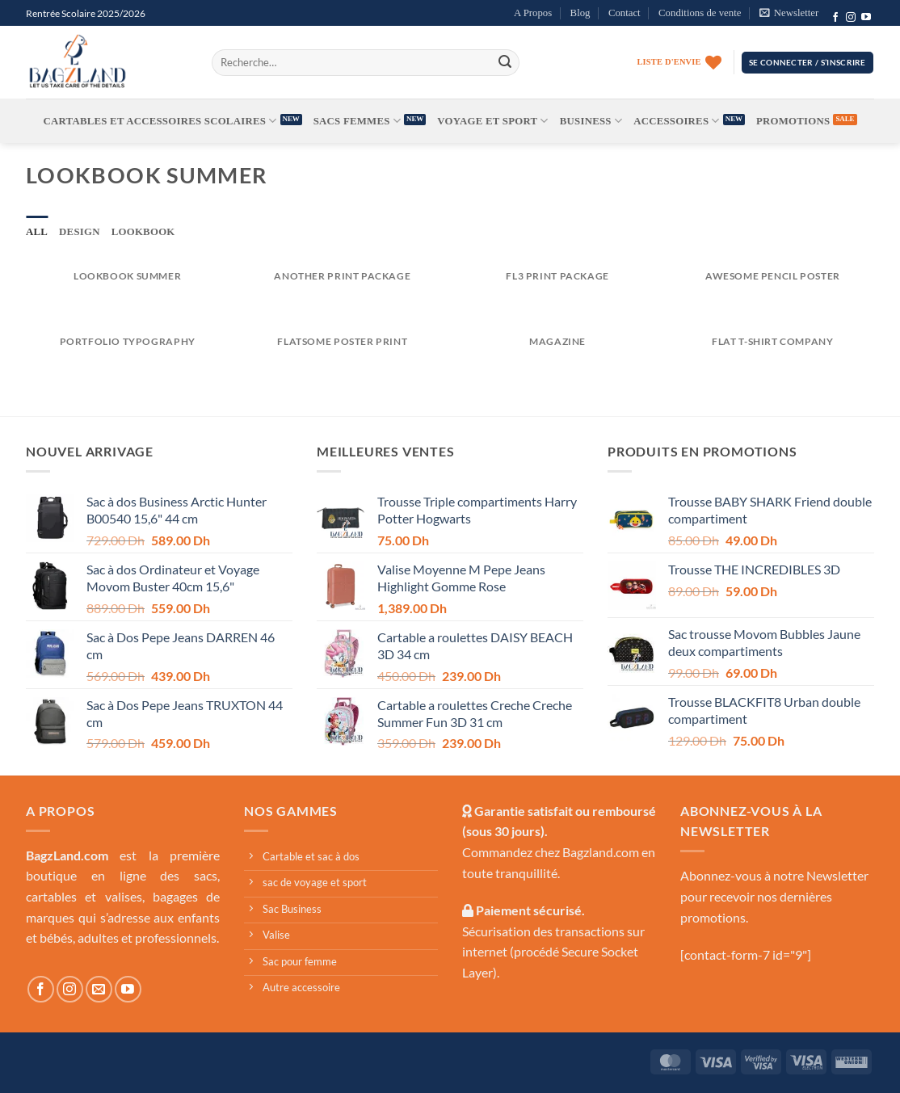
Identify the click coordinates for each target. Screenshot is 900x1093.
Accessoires (676, 120)
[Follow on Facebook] (835, 17)
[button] (788, 13)
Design (79, 232)
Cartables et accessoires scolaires (160, 120)
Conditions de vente (699, 13)
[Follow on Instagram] (851, 17)
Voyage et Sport (492, 120)
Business (591, 120)
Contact (624, 13)
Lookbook (143, 232)
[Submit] (505, 62)
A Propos (533, 13)
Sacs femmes (357, 120)
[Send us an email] (99, 989)
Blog (580, 13)
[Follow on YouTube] (866, 17)
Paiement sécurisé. (529, 910)
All (37, 232)
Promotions (793, 121)
